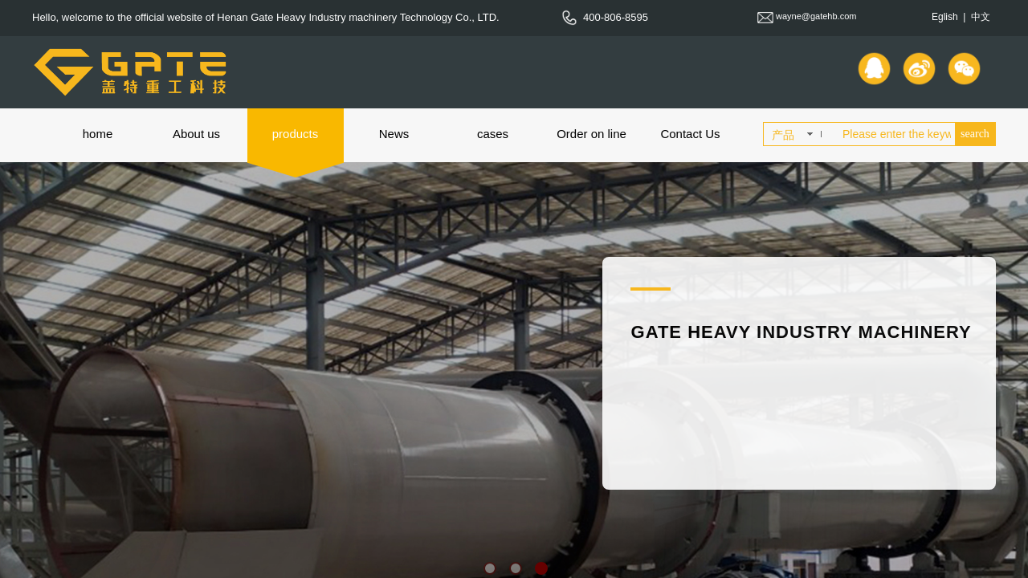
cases (492, 133)
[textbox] (895, 134)
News (394, 133)
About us (196, 133)
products (295, 133)
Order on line (591, 133)
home (98, 133)
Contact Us (690, 133)
